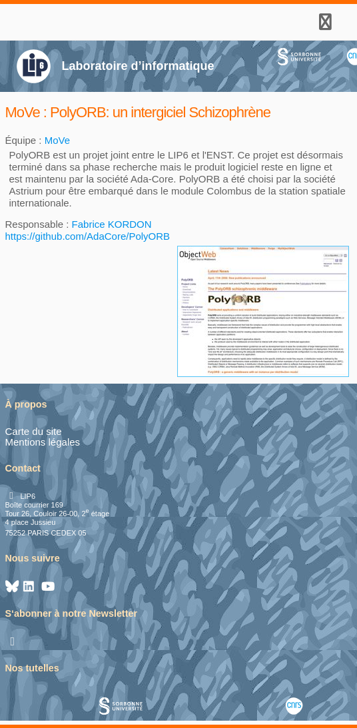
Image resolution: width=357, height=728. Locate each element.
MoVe (57, 140)
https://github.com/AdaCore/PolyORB (88, 236)
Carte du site (33, 431)
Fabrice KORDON (112, 224)
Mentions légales (43, 442)
